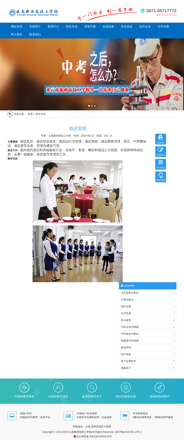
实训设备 (108, 26)
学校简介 (35, 26)
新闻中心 (53, 26)
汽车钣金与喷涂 (147, 334)
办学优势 (163, 26)
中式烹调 (147, 313)
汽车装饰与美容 (147, 293)
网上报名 (16, 34)
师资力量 (90, 26)
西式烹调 (147, 306)
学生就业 (126, 26)
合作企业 (145, 26)
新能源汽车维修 (147, 340)
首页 (30, 114)
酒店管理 (147, 347)
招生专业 (71, 26)
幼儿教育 (147, 320)
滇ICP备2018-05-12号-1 (128, 431)
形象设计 (147, 368)
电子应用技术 (147, 361)
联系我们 (35, 34)
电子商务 (147, 354)
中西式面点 (147, 299)
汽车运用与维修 (147, 327)
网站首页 (16, 26)
